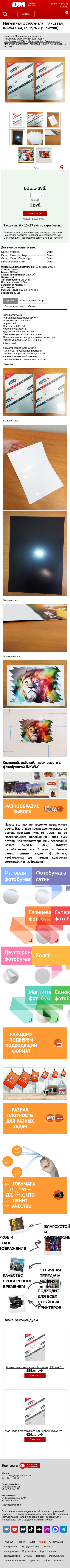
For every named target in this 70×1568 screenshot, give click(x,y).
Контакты (59, 1560)
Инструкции (10, 1546)
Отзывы (32, 306)
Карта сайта (29, 1551)
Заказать (34, 213)
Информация (11, 1551)
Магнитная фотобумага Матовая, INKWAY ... (35, 1367)
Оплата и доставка (14, 306)
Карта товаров (48, 1551)
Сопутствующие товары (32, 300)
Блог (32, 1541)
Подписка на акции (14, 1560)
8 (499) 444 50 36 (59, 3)
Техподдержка (12, 1555)
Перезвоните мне (11, 1504)
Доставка (48, 1546)
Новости (21, 1541)
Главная (8, 1541)
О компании (56, 1541)
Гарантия (34, 1560)
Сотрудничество (30, 1546)
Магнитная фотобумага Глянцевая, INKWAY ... (35, 1430)
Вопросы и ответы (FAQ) (50, 1555)
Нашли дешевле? (33, 218)
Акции (26, 14)
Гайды (46, 1560)
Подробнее (10, 300)
